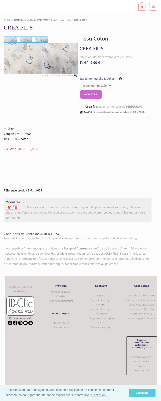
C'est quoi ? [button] (99, 395)
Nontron (101, 304)
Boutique (19, 19)
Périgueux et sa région (101, 318)
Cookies (60, 296)
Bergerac (101, 295)
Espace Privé (142, 370)
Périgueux (101, 313)
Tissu (68, 19)
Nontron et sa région (101, 309)
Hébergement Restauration (141, 300)
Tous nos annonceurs (61, 301)
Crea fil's (91, 106)
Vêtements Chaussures (142, 304)
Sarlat (101, 322)
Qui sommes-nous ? (20, 318)
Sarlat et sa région (101, 327)
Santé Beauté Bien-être (142, 309)
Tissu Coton (80, 19)
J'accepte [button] (142, 392)
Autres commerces (37, 19)
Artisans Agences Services (141, 318)
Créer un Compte (60, 327)
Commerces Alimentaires (142, 295)
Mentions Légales (61, 291)
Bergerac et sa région (101, 300)
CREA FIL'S (57, 19)
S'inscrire (142, 366)
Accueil (8, 19)
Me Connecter (61, 323)
